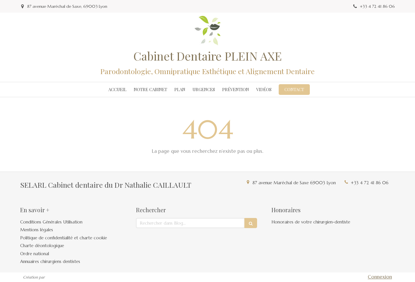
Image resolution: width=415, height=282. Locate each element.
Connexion (380, 277)
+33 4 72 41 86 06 (369, 182)
